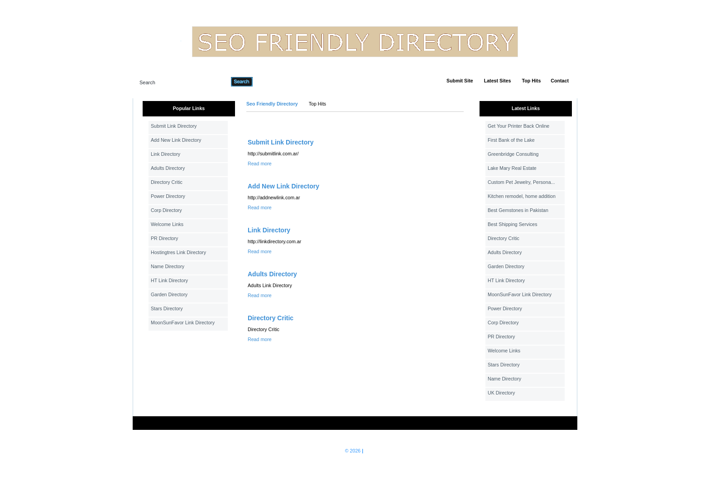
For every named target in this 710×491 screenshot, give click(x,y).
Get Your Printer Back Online (518, 126)
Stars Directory (166, 308)
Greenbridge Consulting (513, 154)
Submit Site (459, 80)
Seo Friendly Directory (272, 103)
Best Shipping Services (512, 224)
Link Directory (165, 154)
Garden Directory (169, 294)
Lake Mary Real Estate (512, 168)
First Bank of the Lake (511, 140)
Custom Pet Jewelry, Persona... (521, 182)
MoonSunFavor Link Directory (183, 322)
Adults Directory (168, 168)
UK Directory (501, 392)
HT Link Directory (169, 280)
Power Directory (168, 196)
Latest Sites (497, 80)
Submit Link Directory (174, 126)
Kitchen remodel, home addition (522, 196)
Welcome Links (167, 224)
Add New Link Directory (176, 140)
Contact (560, 80)
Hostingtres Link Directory (178, 252)
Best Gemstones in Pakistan (518, 210)
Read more (260, 163)
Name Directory (167, 266)
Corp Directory (166, 210)
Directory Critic (166, 182)
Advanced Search (276, 81)
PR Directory (164, 238)
